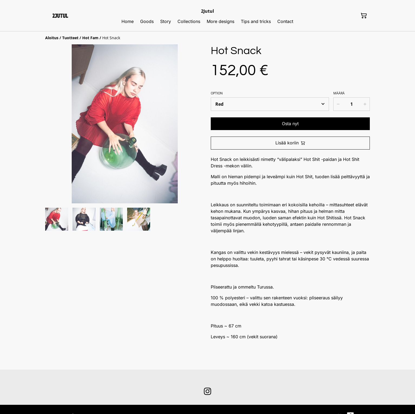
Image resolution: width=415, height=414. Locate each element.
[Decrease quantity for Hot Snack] (337, 104)
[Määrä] (351, 104)
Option (217, 93)
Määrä (339, 93)
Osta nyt (290, 123)
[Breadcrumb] (207, 37)
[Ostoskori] (364, 16)
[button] (56, 219)
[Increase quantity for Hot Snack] (365, 104)
